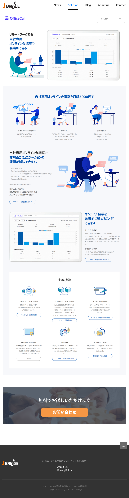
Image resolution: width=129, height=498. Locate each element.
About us (103, 4)
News (57, 4)
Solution (73, 4)
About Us (62, 466)
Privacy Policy (64, 470)
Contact (121, 4)
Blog (88, 4)
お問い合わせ (64, 412)
